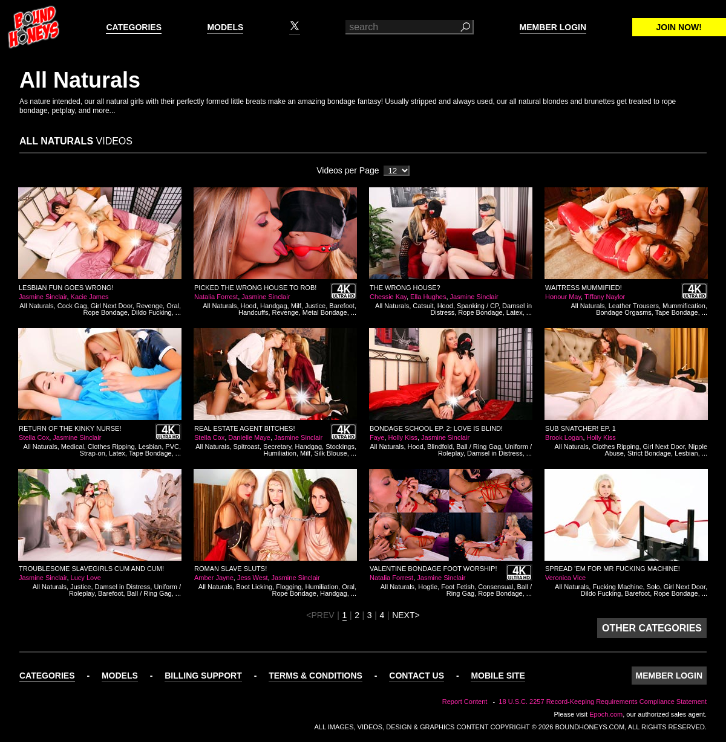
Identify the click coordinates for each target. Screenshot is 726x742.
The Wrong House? (405, 287)
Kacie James (90, 296)
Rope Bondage (105, 312)
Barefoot (342, 305)
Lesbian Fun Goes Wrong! (66, 287)
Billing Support (203, 675)
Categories (134, 27)
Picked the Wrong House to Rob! (255, 287)
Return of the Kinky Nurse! (70, 428)
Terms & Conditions (315, 675)
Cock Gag (72, 305)
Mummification (683, 305)
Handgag (273, 305)
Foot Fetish (457, 586)
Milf (296, 305)
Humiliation (280, 453)
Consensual (495, 586)
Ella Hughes (428, 296)
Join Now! (679, 27)
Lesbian (150, 446)
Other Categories (652, 628)
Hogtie (427, 586)
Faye (377, 437)
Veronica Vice (565, 577)
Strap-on (92, 453)
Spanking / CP (478, 305)
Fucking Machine (617, 586)
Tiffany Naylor (604, 296)
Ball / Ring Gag (478, 446)
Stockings (340, 446)
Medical (72, 446)
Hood (249, 305)
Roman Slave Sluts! (230, 568)
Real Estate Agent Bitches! (244, 428)
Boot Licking (254, 586)
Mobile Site (498, 675)
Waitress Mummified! (583, 287)
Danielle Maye (249, 437)
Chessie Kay (388, 296)
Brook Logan (564, 437)
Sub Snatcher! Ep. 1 (580, 428)
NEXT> (406, 615)
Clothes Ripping (111, 446)
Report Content (465, 701)
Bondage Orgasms (624, 312)
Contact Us (416, 675)
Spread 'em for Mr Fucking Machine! (612, 568)
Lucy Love (86, 577)
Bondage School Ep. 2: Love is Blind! (436, 428)
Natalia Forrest (216, 296)
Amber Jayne (214, 577)
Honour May (563, 296)
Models (225, 27)
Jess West (252, 577)
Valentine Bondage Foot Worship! (433, 568)
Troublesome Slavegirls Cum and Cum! (91, 568)
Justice (315, 305)
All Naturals (36, 305)
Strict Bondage (649, 453)
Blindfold (440, 446)
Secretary (277, 446)
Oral (172, 305)
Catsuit (423, 305)
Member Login (553, 27)
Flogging (288, 586)
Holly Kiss (402, 437)
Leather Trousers (634, 305)
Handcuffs (253, 312)
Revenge (149, 305)
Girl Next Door (111, 305)
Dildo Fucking (151, 312)
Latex (514, 312)
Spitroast (247, 446)
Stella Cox (34, 437)
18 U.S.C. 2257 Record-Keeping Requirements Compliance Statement (603, 701)
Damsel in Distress (495, 453)
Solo (653, 586)
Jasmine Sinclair (43, 296)
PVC (172, 446)
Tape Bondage (676, 312)
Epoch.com (606, 714)
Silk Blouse (330, 453)
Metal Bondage (324, 312)
